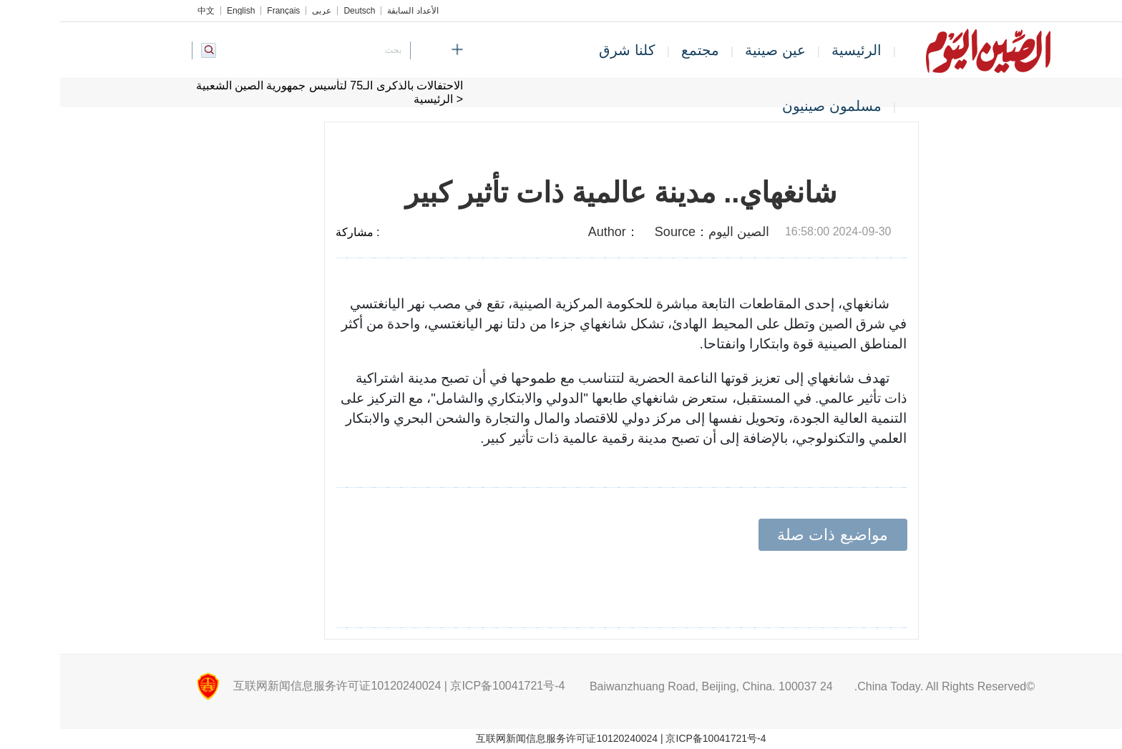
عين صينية (715, 50)
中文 (146, 10)
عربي (261, 10)
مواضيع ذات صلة (772, 535)
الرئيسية (796, 50)
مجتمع (640, 50)
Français (223, 10)
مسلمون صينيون (771, 106)
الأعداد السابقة (352, 10)
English (181, 10)
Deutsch (299, 10)
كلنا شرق (567, 50)
